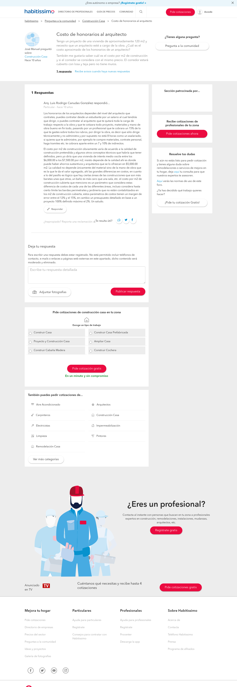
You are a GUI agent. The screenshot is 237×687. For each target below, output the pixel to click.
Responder (55, 209)
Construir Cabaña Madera (49, 350)
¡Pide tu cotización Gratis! (182, 202)
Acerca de (174, 620)
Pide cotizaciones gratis (181, 587)
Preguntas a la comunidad (60, 21)
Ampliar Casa (102, 341)
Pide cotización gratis (86, 368)
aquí (176, 172)
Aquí (159, 181)
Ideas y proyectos (35, 649)
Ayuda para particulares (86, 620)
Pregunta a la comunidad (182, 46)
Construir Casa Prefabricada (111, 332)
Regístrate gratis (166, 530)
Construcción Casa (93, 21)
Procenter (126, 634)
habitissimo (31, 21)
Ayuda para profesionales (135, 620)
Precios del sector (35, 634)
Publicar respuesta (128, 291)
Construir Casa (43, 332)
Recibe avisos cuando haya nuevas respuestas (102, 71)
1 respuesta (64, 71)
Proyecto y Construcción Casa (52, 341)
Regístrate (78, 627)
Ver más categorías (46, 459)
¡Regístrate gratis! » (133, 3)
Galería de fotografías (38, 656)
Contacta (173, 627)
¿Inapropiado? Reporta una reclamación (68, 222)
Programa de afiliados (181, 649)
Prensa (172, 642)
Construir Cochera (105, 350)
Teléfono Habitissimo (180, 634)
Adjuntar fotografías (49, 293)
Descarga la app (130, 642)
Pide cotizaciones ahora (182, 133)
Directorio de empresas (39, 627)
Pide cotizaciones (180, 12)
